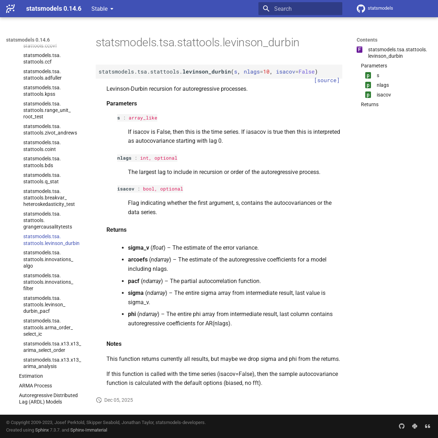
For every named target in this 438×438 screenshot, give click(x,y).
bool (148, 188)
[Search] (300, 8)
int (144, 158)
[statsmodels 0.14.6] (10, 8)
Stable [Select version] (99, 8)
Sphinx (42, 430)
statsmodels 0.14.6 (28, 40)
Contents (367, 40)
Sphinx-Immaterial (88, 430)
